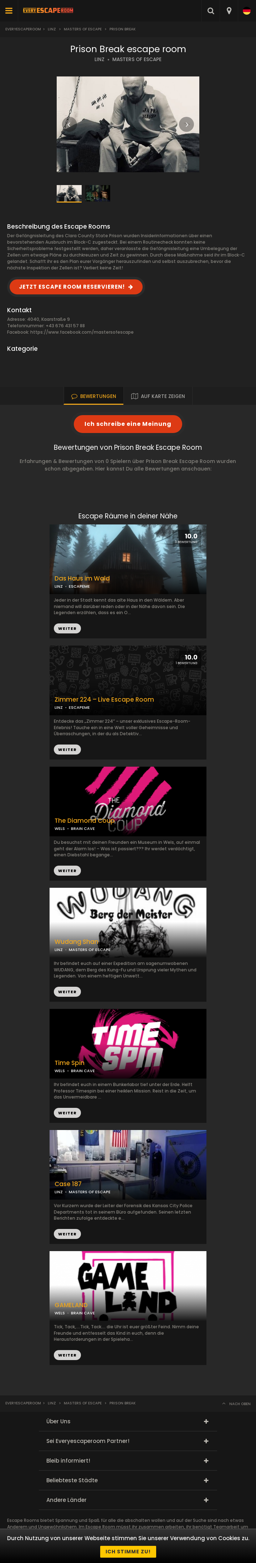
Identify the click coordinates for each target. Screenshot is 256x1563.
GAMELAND (71, 1305)
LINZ (99, 59)
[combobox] (229, 10)
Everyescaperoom (23, 29)
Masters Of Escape (83, 29)
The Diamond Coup (85, 821)
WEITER (67, 749)
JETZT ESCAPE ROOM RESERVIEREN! (72, 286)
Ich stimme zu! (128, 1551)
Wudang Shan (76, 942)
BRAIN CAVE (83, 828)
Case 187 (68, 1184)
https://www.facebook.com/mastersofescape (82, 332)
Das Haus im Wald (82, 578)
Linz (52, 29)
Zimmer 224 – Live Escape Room (104, 699)
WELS (60, 828)
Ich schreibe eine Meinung (128, 424)
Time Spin (70, 1063)
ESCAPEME (79, 707)
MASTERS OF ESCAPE (137, 59)
